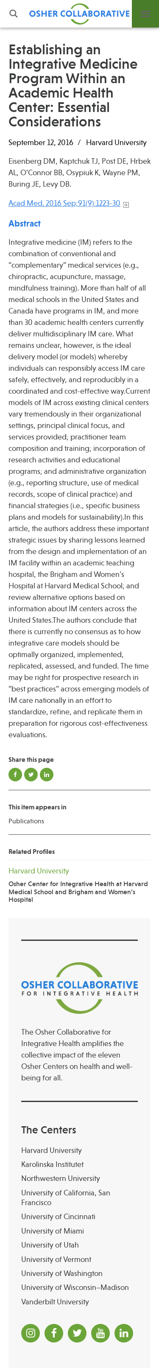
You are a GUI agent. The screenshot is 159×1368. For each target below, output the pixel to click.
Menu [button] (145, 14)
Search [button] (13, 14)
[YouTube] (100, 1333)
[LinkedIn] (123, 1333)
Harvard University (116, 142)
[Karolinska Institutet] (79, 1164)
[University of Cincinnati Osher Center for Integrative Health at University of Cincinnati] (79, 1217)
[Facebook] (54, 1333)
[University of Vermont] (79, 1259)
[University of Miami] (79, 1231)
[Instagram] (30, 1333)
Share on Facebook (15, 774)
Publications (26, 821)
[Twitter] (77, 1333)
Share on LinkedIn (46, 774)
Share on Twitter (31, 774)
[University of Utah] (79, 1245)
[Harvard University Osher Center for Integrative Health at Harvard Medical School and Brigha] (79, 885)
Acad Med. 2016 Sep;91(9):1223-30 (64, 203)
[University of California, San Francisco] (79, 1198)
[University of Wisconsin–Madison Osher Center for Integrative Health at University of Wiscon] (79, 1287)
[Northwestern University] (79, 1178)
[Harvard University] (79, 1150)
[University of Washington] (79, 1273)
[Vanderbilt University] (79, 1302)
